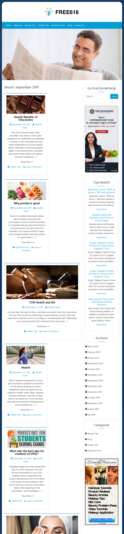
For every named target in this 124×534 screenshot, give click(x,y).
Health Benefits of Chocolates (22, 116)
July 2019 (91, 414)
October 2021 (94, 369)
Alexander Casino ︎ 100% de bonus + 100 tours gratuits (102, 191)
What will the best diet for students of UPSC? (61, 290)
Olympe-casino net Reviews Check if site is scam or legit (101, 217)
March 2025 (93, 346)
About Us (18, 25)
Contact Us (80, 25)
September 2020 (95, 380)
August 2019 (93, 409)
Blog (70, 25)
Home (8, 25)
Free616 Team (54, 230)
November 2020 (95, 375)
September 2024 (95, 363)
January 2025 (93, 358)
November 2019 (95, 392)
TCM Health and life (42, 226)
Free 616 (56, 532)
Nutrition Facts (58, 25)
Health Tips (43, 25)
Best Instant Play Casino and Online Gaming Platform (101, 302)
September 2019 (95, 403)
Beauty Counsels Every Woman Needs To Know (42, 400)
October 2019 (94, 397)
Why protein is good (61, 114)
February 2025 (94, 352)
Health (22, 288)
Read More (23, 165)
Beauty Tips (30, 25)
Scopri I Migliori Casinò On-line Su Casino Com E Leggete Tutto (101, 245)
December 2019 (95, 386)
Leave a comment (50, 254)
